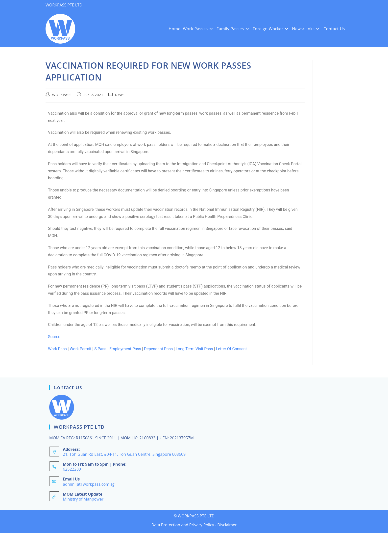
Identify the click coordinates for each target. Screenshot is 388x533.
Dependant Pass (158, 348)
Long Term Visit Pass (194, 348)
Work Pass (57, 348)
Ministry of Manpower (83, 499)
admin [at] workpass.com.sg (88, 484)
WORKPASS (62, 94)
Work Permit (81, 348)
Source (54, 336)
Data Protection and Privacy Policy (182, 525)
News (119, 94)
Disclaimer (227, 525)
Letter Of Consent (231, 348)
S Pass (100, 348)
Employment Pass (125, 348)
